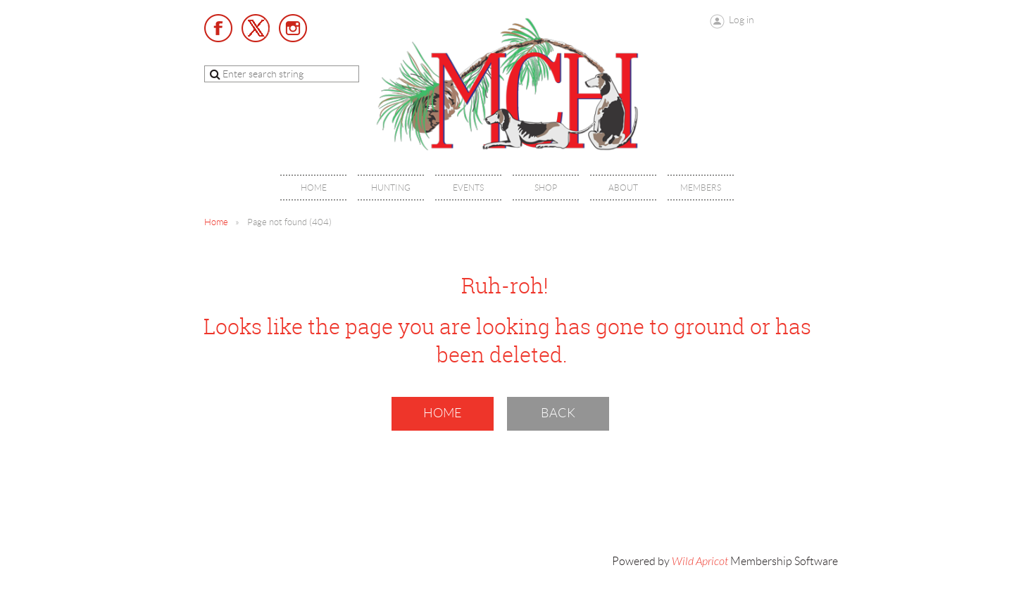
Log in (741, 19)
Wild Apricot (700, 561)
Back (558, 413)
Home (216, 222)
